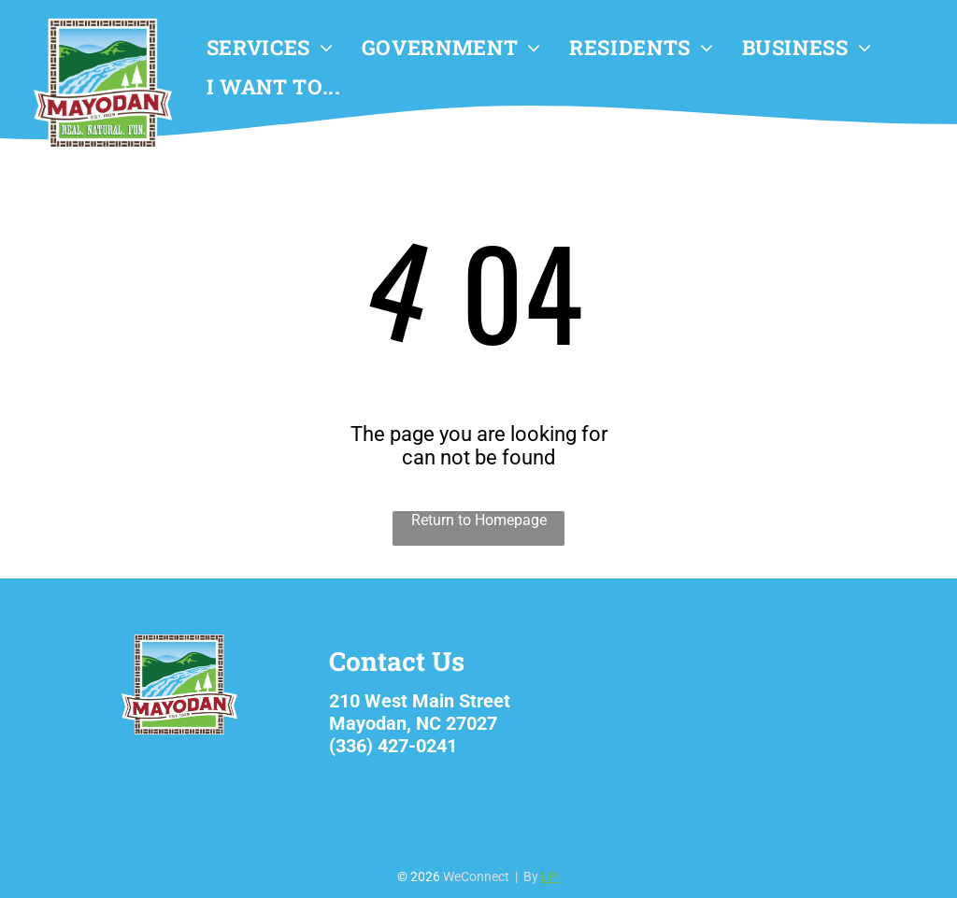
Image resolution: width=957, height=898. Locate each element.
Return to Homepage (479, 520)
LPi (550, 876)
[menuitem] (270, 47)
